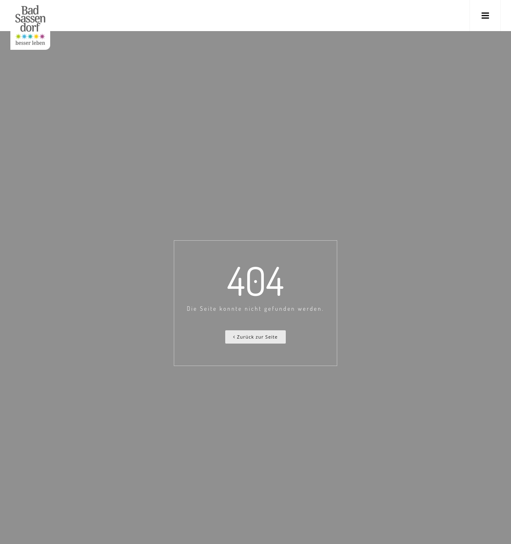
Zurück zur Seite (255, 337)
